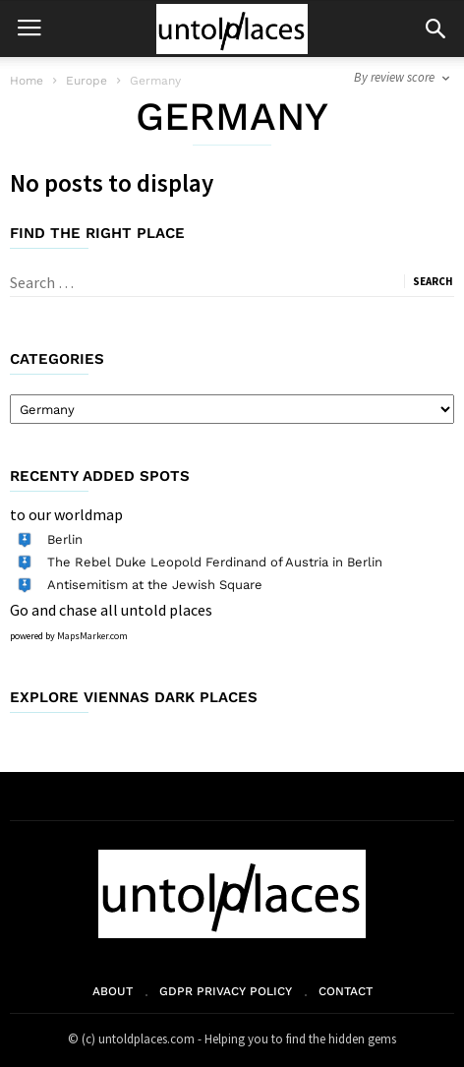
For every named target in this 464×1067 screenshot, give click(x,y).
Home (26, 81)
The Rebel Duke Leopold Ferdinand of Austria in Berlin (214, 562)
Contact (346, 991)
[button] (435, 28)
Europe (86, 81)
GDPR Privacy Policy (225, 991)
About (112, 991)
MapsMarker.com (92, 635)
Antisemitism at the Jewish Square (154, 584)
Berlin (65, 539)
